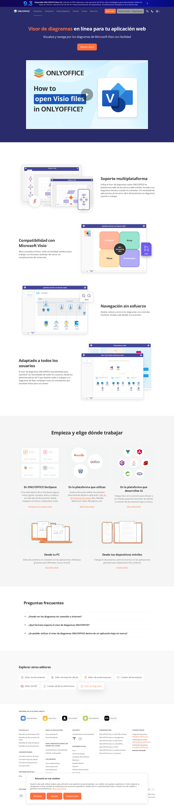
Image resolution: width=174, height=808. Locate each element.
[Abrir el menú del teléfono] (152, 11)
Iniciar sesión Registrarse (130, 11)
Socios (84, 11)
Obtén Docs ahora (87, 506)
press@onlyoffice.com (140, 747)
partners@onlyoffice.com (141, 742)
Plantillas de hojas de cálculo (29, 743)
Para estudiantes (52, 734)
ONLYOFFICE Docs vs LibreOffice (111, 744)
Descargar (110, 11)
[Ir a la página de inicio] (21, 11)
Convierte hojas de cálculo (28, 759)
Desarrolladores (63, 11)
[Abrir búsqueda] (147, 11)
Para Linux (52, 718)
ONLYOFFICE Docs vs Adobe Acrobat (112, 750)
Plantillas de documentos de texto (29, 738)
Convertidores (25, 752)
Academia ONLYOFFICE (80, 757)
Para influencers (51, 770)
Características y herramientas (56, 750)
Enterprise (49, 11)
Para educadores (52, 737)
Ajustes (54, 796)
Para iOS (113, 718)
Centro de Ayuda (78, 754)
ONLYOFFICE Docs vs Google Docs (111, 737)
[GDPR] (80, 739)
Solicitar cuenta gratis (53, 753)
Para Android (93, 718)
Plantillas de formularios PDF (29, 734)
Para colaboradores (53, 763)
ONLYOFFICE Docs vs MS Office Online (113, 734)
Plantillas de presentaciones (29, 746)
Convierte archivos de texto (29, 756)
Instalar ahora (122, 567)
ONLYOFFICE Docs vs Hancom (110, 753)
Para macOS (72, 718)
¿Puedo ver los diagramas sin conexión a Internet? (55, 616)
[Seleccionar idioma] (158, 11)
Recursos (94, 11)
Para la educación (54, 730)
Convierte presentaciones (28, 762)
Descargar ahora (52, 567)
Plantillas (24, 730)
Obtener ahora (87, 47)
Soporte (75, 766)
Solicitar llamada (139, 750)
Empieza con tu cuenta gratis (40, 506)
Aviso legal (76, 773)
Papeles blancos (78, 763)
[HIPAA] (74, 739)
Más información (134, 506)
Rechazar (38, 796)
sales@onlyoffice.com (140, 736)
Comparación (105, 730)
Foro (74, 750)
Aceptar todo (72, 796)
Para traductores (52, 766)
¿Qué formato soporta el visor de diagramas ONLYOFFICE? (59, 624)
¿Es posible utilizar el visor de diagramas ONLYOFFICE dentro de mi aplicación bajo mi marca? (78, 633)
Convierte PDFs (24, 766)
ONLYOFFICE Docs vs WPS (108, 747)
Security (76, 730)
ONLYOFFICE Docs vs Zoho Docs (110, 740)
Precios (76, 11)
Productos (37, 11)
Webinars (75, 760)
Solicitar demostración (80, 769)
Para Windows (32, 718)
